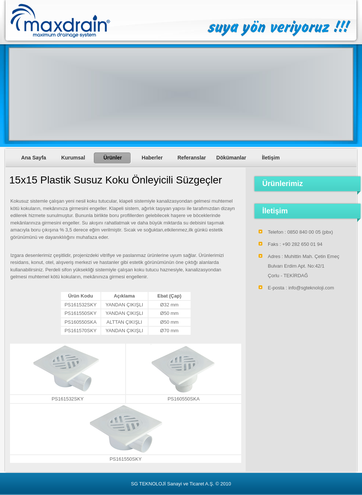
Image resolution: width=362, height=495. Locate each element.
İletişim (271, 158)
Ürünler (112, 158)
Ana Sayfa (33, 158)
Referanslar (191, 158)
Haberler (152, 158)
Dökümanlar (231, 158)
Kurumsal (73, 158)
